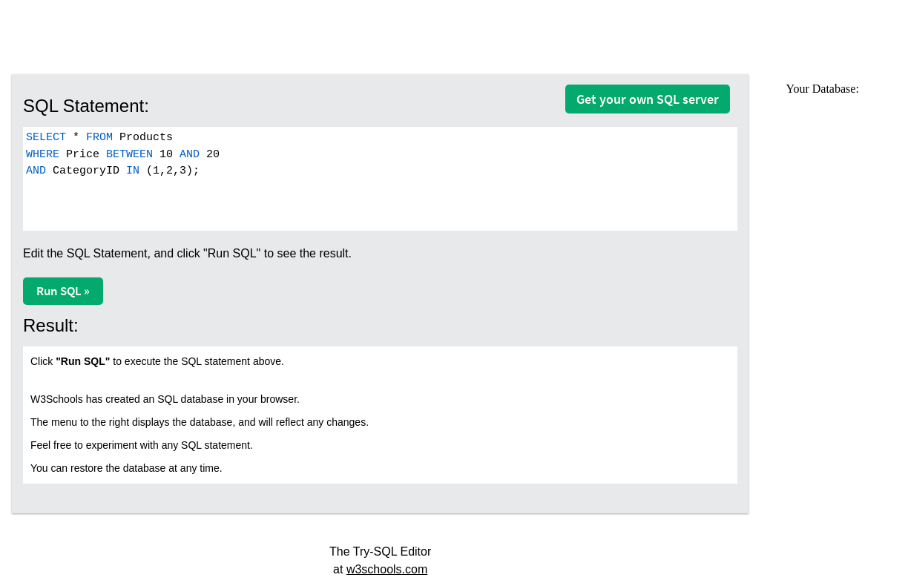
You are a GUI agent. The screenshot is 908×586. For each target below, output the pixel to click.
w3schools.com (386, 569)
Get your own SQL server (647, 99)
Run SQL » (63, 291)
